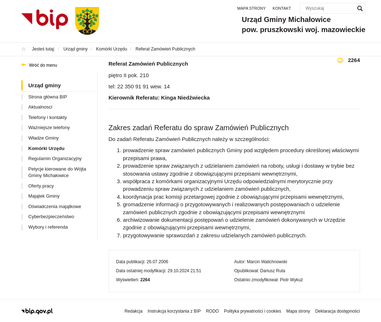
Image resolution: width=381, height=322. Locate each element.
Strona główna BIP (47, 97)
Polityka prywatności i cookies (252, 311)
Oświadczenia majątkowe (54, 206)
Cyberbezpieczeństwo (51, 216)
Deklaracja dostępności (337, 311)
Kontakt (282, 8)
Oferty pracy (41, 186)
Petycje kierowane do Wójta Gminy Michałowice (57, 172)
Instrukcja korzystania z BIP (174, 311)
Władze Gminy (43, 138)
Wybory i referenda (48, 227)
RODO (212, 311)
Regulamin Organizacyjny (55, 158)
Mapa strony (251, 8)
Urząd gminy (44, 85)
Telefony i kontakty (47, 117)
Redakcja (133, 311)
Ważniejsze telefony (49, 127)
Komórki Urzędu (46, 148)
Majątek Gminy (44, 196)
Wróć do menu (43, 65)
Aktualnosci (40, 107)
